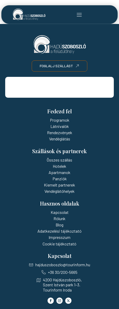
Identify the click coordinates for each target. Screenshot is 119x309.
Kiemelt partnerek (59, 184)
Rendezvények (59, 132)
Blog (59, 224)
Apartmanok (59, 172)
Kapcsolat (60, 212)
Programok (59, 120)
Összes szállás (59, 159)
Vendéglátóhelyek (59, 191)
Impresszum (59, 237)
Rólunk (59, 218)
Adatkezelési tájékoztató (59, 230)
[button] (79, 14)
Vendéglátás (59, 138)
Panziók (59, 178)
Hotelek (59, 166)
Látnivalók (59, 126)
